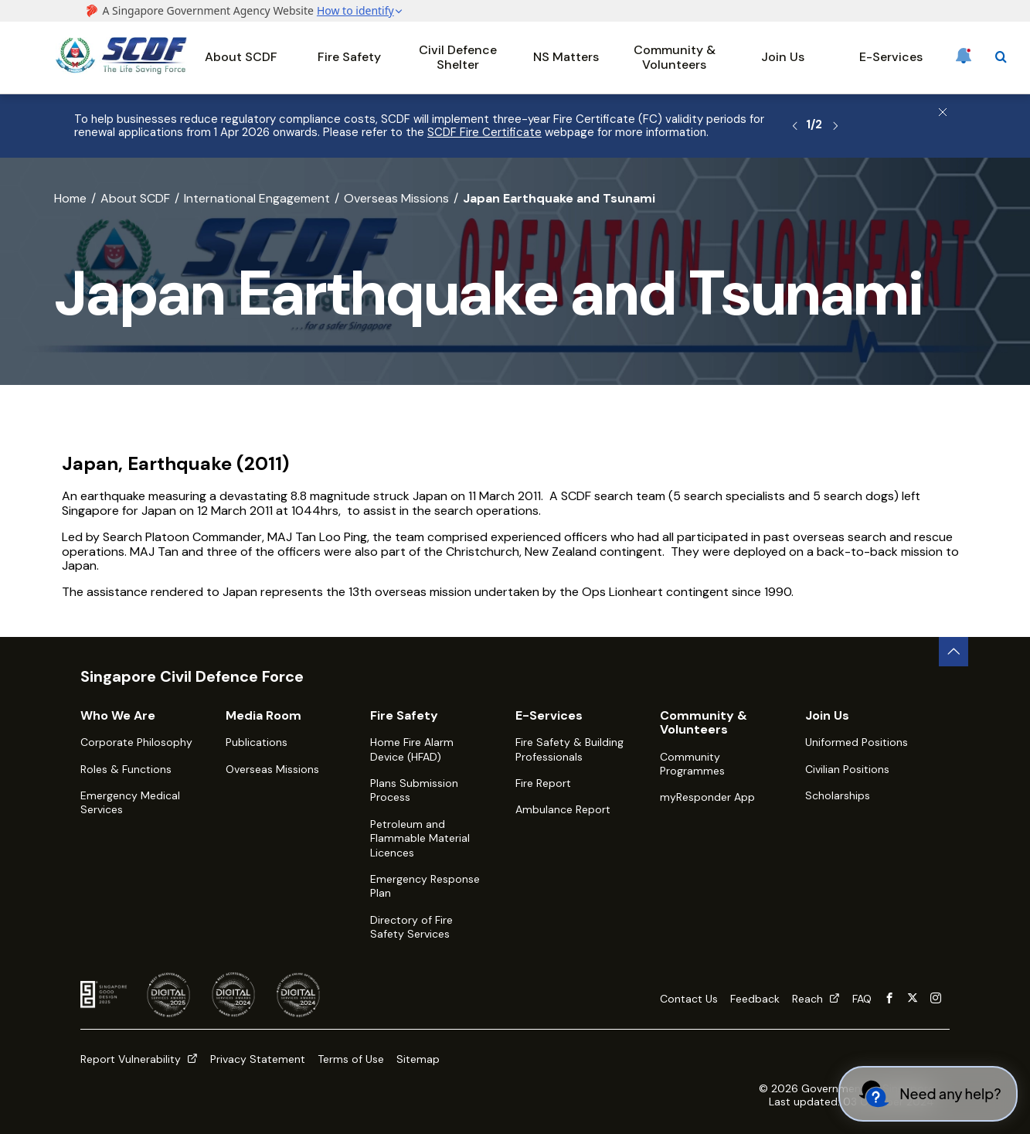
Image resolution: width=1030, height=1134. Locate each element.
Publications (256, 742)
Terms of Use (351, 1059)
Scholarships (837, 795)
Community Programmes (692, 764)
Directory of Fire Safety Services (411, 927)
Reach (816, 999)
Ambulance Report (562, 809)
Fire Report (543, 783)
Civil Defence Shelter (458, 57)
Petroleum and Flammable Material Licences (420, 838)
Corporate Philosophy (136, 742)
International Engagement (257, 198)
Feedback (755, 999)
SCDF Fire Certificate (484, 132)
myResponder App (707, 797)
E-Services (891, 57)
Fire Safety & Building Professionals (569, 749)
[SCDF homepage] (121, 70)
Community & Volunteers (675, 57)
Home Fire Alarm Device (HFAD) (412, 749)
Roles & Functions (126, 769)
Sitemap (418, 1059)
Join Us (782, 57)
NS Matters (566, 57)
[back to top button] (953, 651)
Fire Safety (349, 57)
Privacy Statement (257, 1059)
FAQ (862, 999)
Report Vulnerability (139, 1059)
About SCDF (241, 57)
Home (70, 198)
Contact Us (689, 999)
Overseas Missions (396, 198)
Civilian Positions (847, 769)
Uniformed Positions (856, 742)
